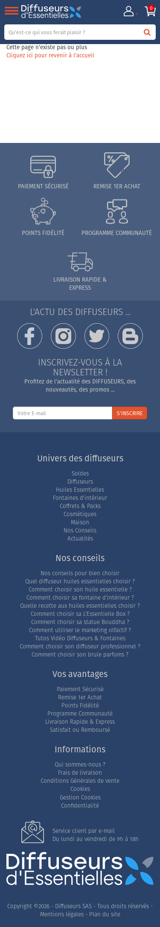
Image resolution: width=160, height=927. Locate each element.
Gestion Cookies (80, 797)
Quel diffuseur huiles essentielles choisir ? (80, 581)
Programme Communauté (80, 714)
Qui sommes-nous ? (80, 765)
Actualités (80, 539)
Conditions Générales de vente (80, 781)
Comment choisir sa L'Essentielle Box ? (80, 614)
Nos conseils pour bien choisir (80, 573)
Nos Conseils (80, 530)
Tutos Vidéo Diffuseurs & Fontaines (80, 638)
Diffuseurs (80, 482)
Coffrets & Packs (80, 506)
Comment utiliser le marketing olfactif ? (80, 630)
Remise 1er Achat (80, 697)
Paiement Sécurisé (80, 689)
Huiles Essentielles (80, 490)
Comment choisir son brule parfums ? (80, 655)
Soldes (80, 473)
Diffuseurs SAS (73, 906)
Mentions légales (62, 914)
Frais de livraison (80, 773)
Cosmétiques (80, 514)
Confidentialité (80, 806)
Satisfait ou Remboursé (80, 730)
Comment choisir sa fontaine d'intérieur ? (80, 598)
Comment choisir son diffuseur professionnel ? (80, 646)
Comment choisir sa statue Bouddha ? (80, 622)
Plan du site (104, 914)
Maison (80, 522)
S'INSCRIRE (130, 413)
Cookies (80, 789)
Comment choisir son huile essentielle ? (80, 589)
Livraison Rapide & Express (80, 722)
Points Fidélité (80, 705)
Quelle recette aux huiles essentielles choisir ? (80, 606)
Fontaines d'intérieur (80, 498)
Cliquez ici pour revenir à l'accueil (50, 55)
